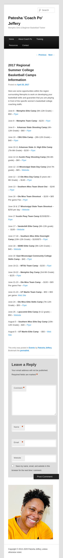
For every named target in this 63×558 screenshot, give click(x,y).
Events (32, 348)
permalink (24, 350)
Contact (25, 45)
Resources (13, 45)
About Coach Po (25, 39)
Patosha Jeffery (45, 348)
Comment (19, 388)
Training (39, 39)
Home (11, 39)
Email (18, 442)
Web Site (22, 295)
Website (25, 170)
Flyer (16, 114)
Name (18, 427)
